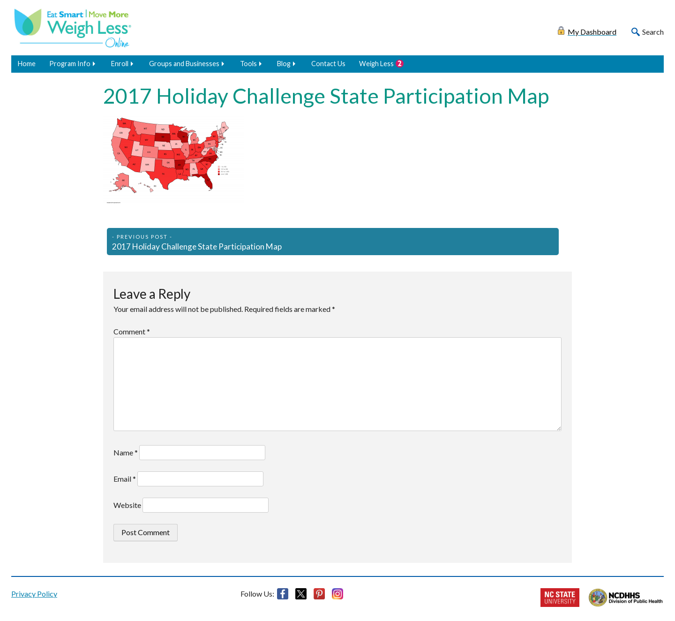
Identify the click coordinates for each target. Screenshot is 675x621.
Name (125, 452)
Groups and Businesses (184, 64)
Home (27, 64)
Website (127, 504)
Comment (131, 331)
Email (124, 478)
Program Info (69, 64)
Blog (284, 64)
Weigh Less (376, 64)
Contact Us (328, 64)
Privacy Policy (34, 593)
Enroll (119, 64)
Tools (248, 64)
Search (653, 31)
